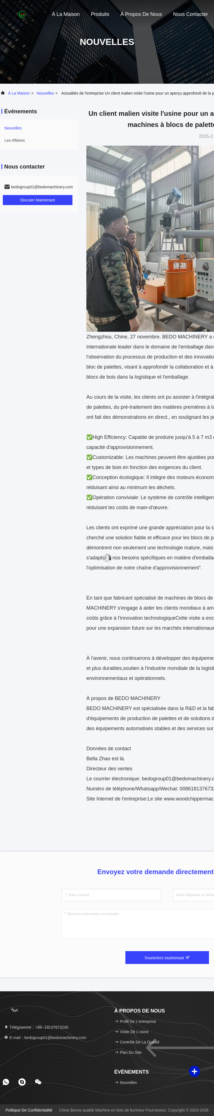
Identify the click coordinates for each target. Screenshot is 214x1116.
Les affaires (14, 140)
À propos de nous (141, 14)
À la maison (66, 14)
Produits (100, 14)
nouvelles (45, 93)
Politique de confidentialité (29, 1110)
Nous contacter (190, 14)
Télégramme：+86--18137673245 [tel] (36, 1027)
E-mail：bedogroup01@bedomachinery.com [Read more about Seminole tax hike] (45, 1037)
